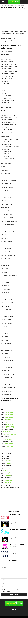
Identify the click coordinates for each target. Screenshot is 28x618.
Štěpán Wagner (7, 472)
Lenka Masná (8, 419)
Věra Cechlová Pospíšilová (10, 434)
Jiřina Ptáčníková (7, 431)
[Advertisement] (12, 21)
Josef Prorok (9, 463)
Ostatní (5, 5)
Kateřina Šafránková (9, 439)
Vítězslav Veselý (8, 480)
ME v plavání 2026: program (17, 552)
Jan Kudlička (6, 470)
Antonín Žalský (8, 475)
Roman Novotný (8, 473)
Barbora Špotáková (9, 444)
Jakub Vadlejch (8, 482)
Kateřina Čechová (9, 412)
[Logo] (14, 606)
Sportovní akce (10, 5)
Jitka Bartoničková (9, 417)
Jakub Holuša (8, 460)
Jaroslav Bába (8, 468)
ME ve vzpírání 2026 (15, 514)
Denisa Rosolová (8, 416)
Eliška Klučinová (9, 446)
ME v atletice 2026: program (17, 544)
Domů (2, 5)
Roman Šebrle (9, 484)
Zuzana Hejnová (9, 424)
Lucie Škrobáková (10, 422)
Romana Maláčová (7, 433)
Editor (3, 10)
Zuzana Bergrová (10, 426)
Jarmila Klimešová (9, 443)
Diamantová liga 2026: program (18, 529)
